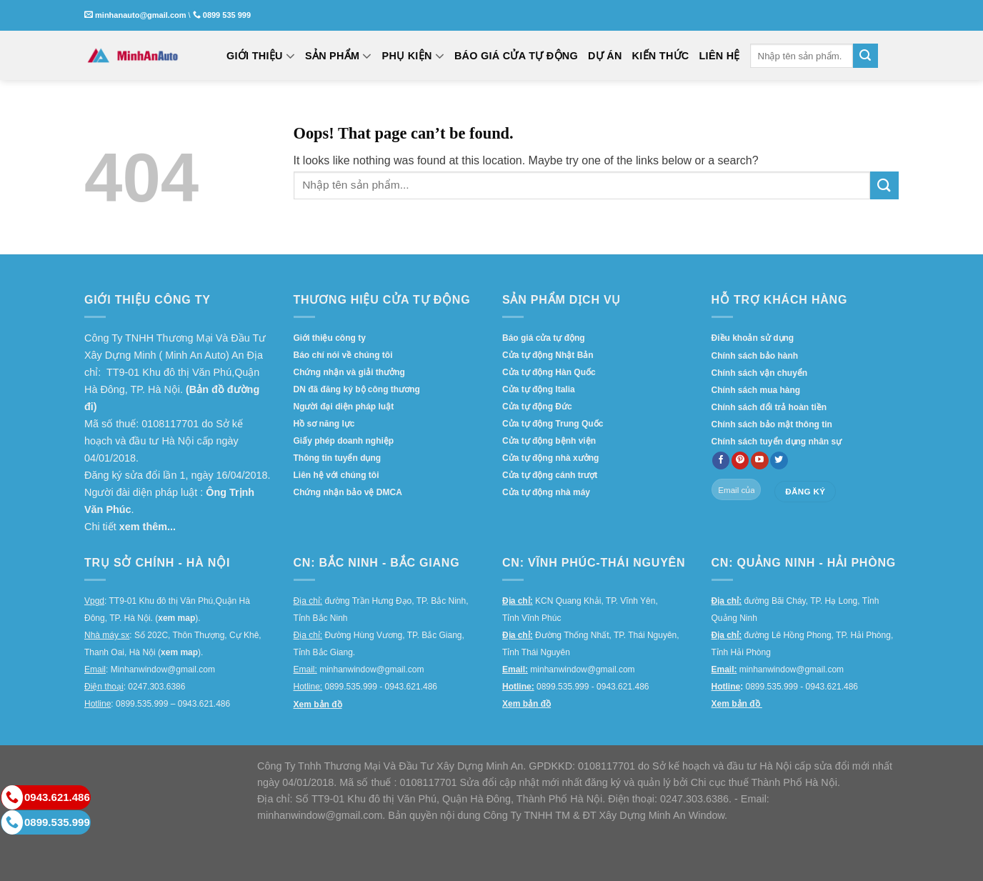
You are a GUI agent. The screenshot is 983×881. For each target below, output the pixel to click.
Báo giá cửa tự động (543, 338)
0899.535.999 (45, 822)
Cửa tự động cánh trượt (549, 475)
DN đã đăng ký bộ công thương (357, 389)
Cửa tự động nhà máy (546, 492)
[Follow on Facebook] (721, 461)
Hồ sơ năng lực (324, 424)
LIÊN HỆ (719, 55)
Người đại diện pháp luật (344, 407)
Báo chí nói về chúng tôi (343, 355)
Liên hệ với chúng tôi (336, 475)
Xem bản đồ (318, 705)
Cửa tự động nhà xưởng (550, 458)
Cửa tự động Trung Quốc (552, 424)
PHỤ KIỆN (413, 55)
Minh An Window (686, 815)
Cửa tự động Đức (537, 407)
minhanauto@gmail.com (140, 15)
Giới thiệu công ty (330, 338)
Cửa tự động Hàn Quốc (549, 372)
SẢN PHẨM (338, 55)
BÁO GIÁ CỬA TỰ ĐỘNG (516, 55)
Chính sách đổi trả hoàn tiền (769, 407)
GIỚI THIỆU (260, 55)
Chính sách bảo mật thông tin (772, 424)
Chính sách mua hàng (756, 390)
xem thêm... (147, 526)
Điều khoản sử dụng (753, 338)
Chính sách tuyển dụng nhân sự (777, 442)
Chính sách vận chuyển (760, 373)
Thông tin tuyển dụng (337, 458)
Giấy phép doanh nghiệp (344, 441)
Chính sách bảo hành (755, 356)
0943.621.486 (45, 797)
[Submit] (865, 56)
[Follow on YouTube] (760, 461)
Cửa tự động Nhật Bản (548, 355)
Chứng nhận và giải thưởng (349, 372)
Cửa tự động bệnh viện (549, 441)
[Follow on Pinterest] (740, 461)
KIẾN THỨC (660, 55)
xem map (176, 618)
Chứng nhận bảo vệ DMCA (348, 492)
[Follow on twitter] (779, 461)
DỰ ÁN (605, 55)
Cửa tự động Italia (538, 389)
